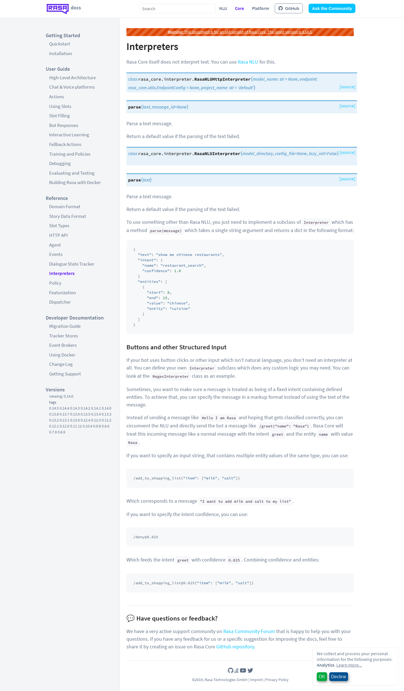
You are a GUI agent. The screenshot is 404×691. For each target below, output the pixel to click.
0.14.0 (106, 408)
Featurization (62, 292)
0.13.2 (54, 420)
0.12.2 (106, 420)
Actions (56, 96)
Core (239, 8)
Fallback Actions (65, 144)
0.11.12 (76, 426)
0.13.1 (64, 420)
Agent (55, 245)
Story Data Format (67, 216)
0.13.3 (106, 414)
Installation (60, 53)
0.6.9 (61, 432)
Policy (55, 283)
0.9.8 (97, 426)
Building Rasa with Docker (75, 182)
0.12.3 (96, 420)
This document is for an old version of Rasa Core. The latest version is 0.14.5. (240, 31)
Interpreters (61, 273)
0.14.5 (54, 408)
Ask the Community (332, 8)
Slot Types (59, 225)
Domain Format (64, 206)
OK (321, 676)
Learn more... (349, 665)
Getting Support (65, 374)
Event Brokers (63, 345)
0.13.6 (75, 414)
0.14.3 (75, 408)
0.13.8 (54, 414)
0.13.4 (96, 414)
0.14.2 (85, 408)
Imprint (256, 679)
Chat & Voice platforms (72, 87)
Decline (338, 676)
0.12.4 (85, 420)
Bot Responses (63, 125)
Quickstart (59, 44)
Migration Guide (65, 326)
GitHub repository (235, 646)
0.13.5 (85, 414)
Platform (260, 8)
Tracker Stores (63, 336)
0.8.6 (105, 426)
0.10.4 (87, 426)
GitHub (288, 8)
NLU (223, 8)
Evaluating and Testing (72, 173)
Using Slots (60, 106)
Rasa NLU (248, 62)
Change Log (61, 364)
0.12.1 (54, 426)
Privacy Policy (277, 679)
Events (56, 254)
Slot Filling (59, 115)
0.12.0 (64, 426)
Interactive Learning (69, 134)
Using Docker (62, 355)
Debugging (60, 163)
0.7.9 (53, 432)
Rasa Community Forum (249, 631)
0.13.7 (64, 414)
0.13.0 (75, 420)
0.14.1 (96, 408)
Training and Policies (69, 154)
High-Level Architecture (72, 77)
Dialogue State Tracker (71, 264)
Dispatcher (60, 302)
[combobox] (177, 8)
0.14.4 (64, 408)
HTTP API (58, 235)
